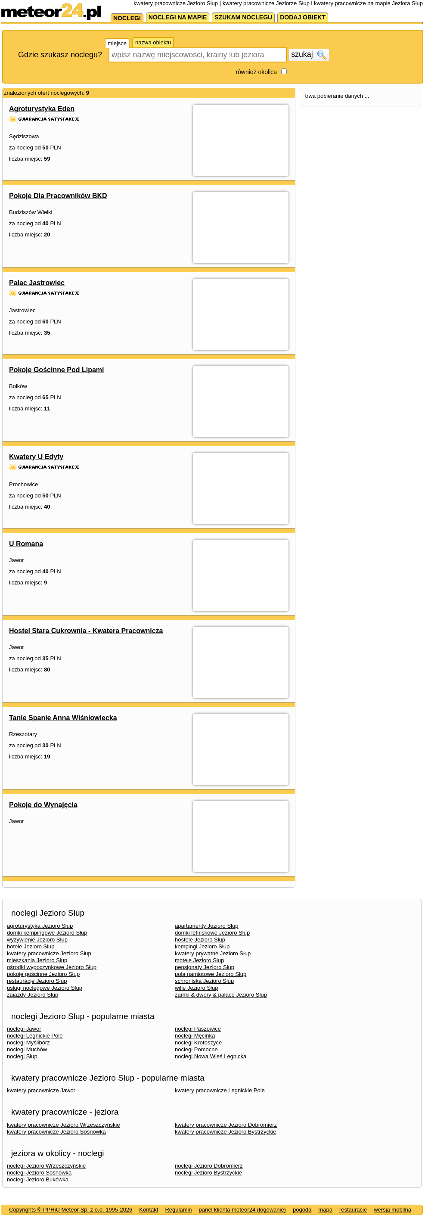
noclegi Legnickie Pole (34, 1035)
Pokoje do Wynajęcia (43, 804)
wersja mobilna (392, 1209)
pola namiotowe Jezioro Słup (210, 974)
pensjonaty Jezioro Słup (204, 967)
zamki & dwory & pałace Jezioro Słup (221, 994)
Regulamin (178, 1209)
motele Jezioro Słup (199, 960)
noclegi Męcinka (195, 1035)
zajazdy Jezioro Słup (32, 994)
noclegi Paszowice (198, 1028)
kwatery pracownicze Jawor (41, 1090)
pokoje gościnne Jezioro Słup (43, 974)
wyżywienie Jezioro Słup (37, 939)
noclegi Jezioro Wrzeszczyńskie (46, 1165)
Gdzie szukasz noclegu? (60, 54)
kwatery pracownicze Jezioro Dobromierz (226, 1125)
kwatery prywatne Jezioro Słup (213, 953)
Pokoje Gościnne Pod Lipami (56, 369)
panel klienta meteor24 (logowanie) (242, 1209)
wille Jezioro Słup (196, 988)
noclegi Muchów (27, 1049)
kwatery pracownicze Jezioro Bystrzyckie (225, 1131)
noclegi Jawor (24, 1028)
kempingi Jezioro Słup (202, 946)
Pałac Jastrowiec (37, 282)
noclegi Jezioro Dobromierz (209, 1165)
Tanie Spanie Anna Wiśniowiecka (63, 717)
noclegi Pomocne (196, 1049)
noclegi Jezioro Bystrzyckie (208, 1172)
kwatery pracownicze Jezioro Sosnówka (56, 1131)
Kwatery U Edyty (36, 456)
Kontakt (148, 1209)
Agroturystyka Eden (41, 108)
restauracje (353, 1209)
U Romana (26, 543)
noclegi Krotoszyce (198, 1042)
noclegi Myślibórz (28, 1042)
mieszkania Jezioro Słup (37, 960)
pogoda (302, 1209)
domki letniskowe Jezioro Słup (212, 932)
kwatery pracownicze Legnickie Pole (220, 1090)
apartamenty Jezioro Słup (206, 926)
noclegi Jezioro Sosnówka (39, 1172)
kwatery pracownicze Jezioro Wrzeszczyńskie (63, 1125)
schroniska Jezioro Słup (204, 981)
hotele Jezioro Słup (31, 946)
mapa (325, 1209)
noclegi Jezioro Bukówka (37, 1179)
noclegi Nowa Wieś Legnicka (210, 1056)
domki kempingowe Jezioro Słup (47, 932)
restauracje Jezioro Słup (37, 981)
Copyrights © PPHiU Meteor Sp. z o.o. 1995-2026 (70, 1209)
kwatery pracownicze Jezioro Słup (49, 953)
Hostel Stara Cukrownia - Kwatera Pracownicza (86, 630)
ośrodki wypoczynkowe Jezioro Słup (51, 967)
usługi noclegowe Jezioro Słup (44, 988)
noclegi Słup (22, 1056)
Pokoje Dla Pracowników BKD (58, 195)
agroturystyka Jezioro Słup (40, 926)
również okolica (256, 71)
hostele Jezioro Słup (200, 939)
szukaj (308, 54)
